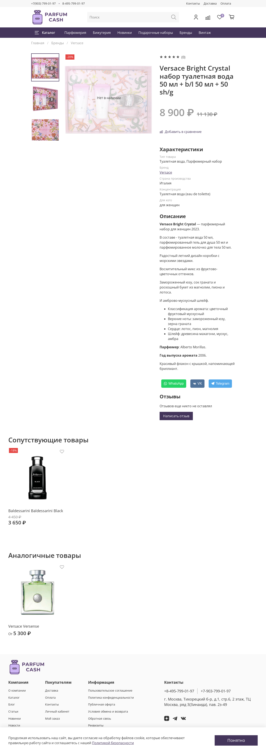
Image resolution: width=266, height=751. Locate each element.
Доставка (210, 3)
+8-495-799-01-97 (179, 690)
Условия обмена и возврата (108, 711)
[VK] (197, 383)
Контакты (193, 3)
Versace (77, 43)
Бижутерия (102, 32)
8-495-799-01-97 (73, 3)
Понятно (236, 740)
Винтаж (205, 32)
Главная (37, 43)
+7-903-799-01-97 (216, 690)
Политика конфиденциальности (111, 697)
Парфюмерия (75, 32)
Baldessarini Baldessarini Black (35, 510)
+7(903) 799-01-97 (43, 3)
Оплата (225, 3)
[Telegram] (220, 383)
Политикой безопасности (113, 743)
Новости (14, 725)
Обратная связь (99, 718)
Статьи (13, 711)
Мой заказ (52, 718)
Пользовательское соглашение (110, 690)
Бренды (186, 32)
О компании (17, 690)
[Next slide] (45, 137)
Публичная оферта (101, 704)
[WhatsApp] (173, 383)
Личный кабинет (57, 711)
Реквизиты (95, 725)
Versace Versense (23, 625)
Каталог (45, 32)
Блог (11, 704)
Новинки (124, 32)
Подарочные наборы (155, 32)
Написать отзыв (176, 416)
